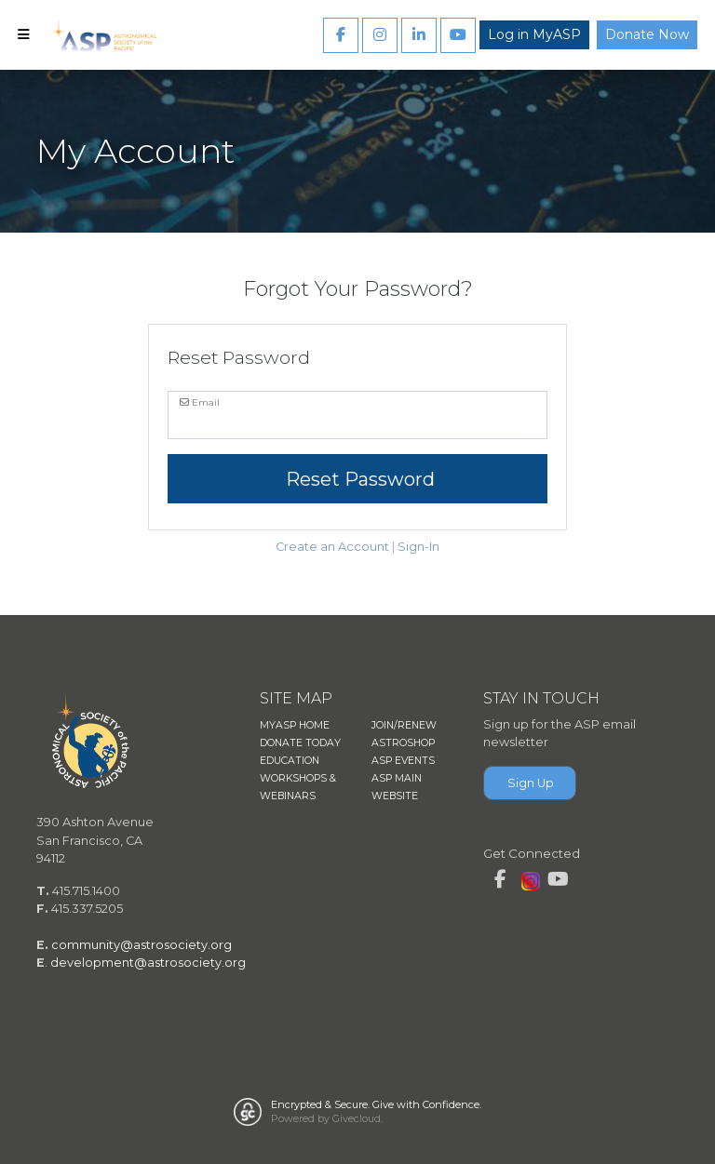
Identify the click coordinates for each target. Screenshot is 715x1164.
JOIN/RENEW (404, 725)
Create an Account (332, 547)
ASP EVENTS (403, 761)
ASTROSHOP (403, 743)
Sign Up (530, 783)
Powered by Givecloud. (327, 1118)
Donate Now (647, 34)
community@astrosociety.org (141, 945)
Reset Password (358, 479)
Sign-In (418, 547)
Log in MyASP (534, 34)
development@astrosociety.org (148, 963)
